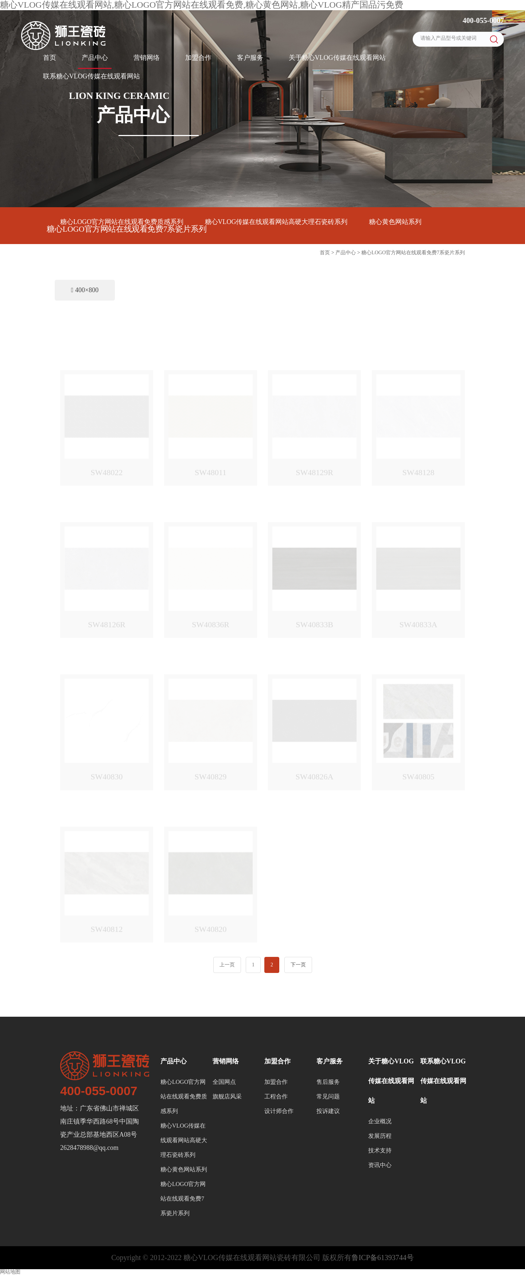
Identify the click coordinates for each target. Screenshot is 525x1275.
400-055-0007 (482, 20)
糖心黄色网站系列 (395, 221)
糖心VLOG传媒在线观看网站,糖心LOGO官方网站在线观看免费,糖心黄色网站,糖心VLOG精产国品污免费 (201, 4)
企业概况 (380, 1121)
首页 (49, 57)
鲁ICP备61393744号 (382, 1257)
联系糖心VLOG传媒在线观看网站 (91, 76)
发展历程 (380, 1136)
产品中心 (95, 57)
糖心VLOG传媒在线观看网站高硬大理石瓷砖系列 (276, 221)
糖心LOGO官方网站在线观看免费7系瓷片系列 (126, 229)
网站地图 (10, 1272)
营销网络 (146, 57)
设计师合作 (278, 1111)
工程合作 (276, 1096)
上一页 (227, 964)
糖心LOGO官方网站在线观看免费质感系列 (121, 221)
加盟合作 (198, 57)
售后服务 (328, 1082)
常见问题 (328, 1096)
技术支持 (380, 1150)
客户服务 (250, 57)
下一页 (298, 964)
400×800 (84, 290)
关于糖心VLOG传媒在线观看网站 (337, 57)
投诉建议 (328, 1111)
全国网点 (224, 1082)
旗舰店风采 (227, 1096)
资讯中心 (380, 1165)
